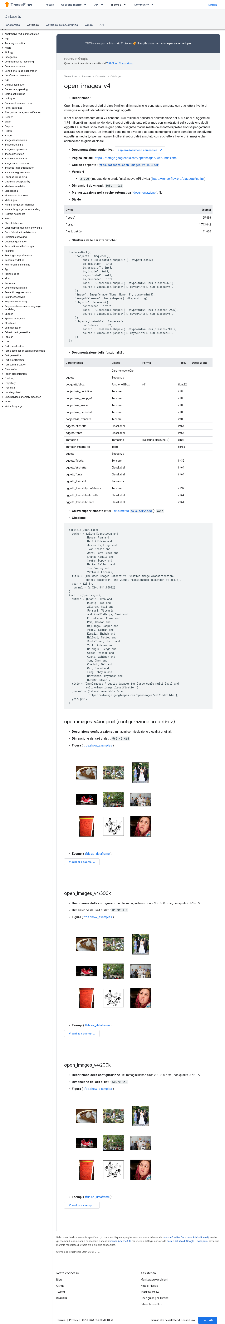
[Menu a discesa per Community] (153, 4)
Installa (49, 4)
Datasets (13, 16)
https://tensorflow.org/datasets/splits (178, 179)
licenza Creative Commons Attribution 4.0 (185, 1237)
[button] (25, 29)
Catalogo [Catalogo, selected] (33, 25)
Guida (89, 25)
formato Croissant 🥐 (123, 43)
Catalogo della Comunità (62, 25)
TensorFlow (70, 76)
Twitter (60, 1291)
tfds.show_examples (98, 745)
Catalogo (115, 76)
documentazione (158, 43)
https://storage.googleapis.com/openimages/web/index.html (136, 158)
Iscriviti (208, 1320)
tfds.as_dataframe (97, 853)
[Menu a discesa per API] (103, 4)
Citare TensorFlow (152, 1304)
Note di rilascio (149, 1285)
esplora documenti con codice (140, 150)
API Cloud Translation (120, 63)
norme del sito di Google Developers (187, 1241)
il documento (132, 511)
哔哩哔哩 (61, 1298)
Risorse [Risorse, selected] (116, 4)
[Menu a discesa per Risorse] (125, 4)
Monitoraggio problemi (154, 1279)
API (96, 4)
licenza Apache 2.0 (120, 1241)
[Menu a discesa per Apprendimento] (86, 4)
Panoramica (12, 25)
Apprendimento (71, 4)
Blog (59, 1279)
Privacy (73, 1320)
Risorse (86, 76)
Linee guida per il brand (155, 1298)
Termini (61, 1320)
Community (141, 4)
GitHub (212, 4)
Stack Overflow (150, 1291)
